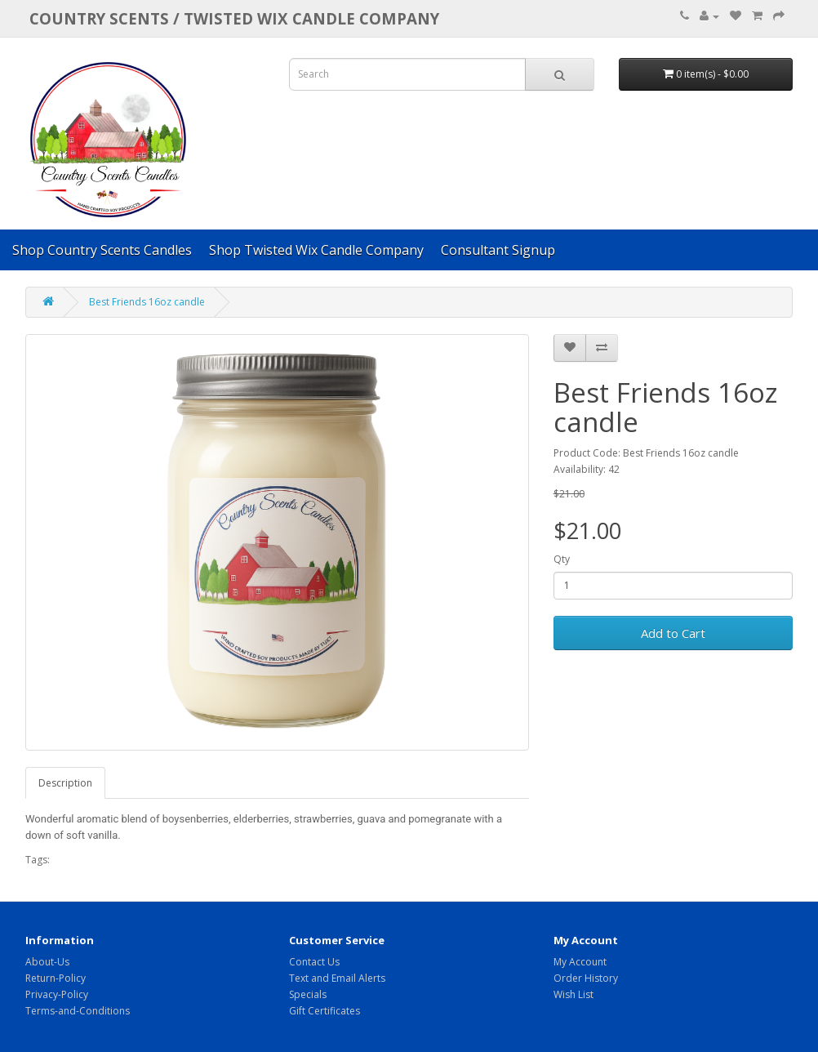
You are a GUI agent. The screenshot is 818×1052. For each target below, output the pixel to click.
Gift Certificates (324, 1011)
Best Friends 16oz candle (147, 302)
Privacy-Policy (56, 994)
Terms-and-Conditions (77, 1011)
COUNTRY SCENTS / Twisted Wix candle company (234, 18)
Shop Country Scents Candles (102, 250)
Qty (561, 559)
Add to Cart (673, 633)
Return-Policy (55, 978)
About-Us (47, 962)
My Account (580, 962)
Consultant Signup (498, 250)
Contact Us (314, 962)
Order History (585, 978)
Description (65, 783)
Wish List (573, 994)
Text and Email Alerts (337, 978)
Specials (308, 994)
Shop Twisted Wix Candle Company (316, 250)
